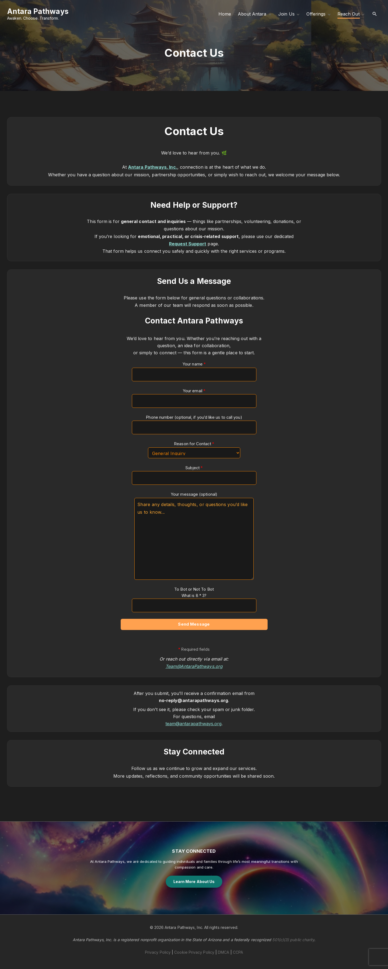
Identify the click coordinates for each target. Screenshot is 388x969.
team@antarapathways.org (193, 723)
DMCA (223, 952)
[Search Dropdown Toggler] (374, 14)
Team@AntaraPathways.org (194, 666)
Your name (194, 371)
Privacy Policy (158, 952)
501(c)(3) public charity (293, 939)
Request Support (187, 243)
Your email (194, 398)
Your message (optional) (194, 536)
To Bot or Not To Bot (194, 596)
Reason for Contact (194, 449)
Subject (194, 475)
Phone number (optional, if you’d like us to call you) (194, 424)
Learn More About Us (194, 881)
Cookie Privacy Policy (194, 952)
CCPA (238, 952)
